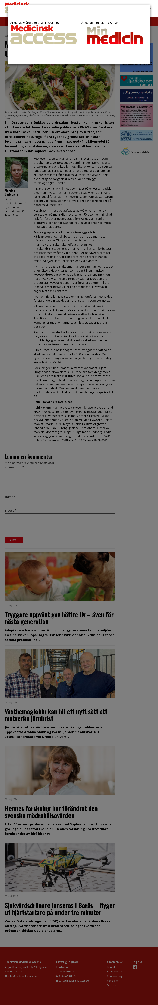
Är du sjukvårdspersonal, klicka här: (43, 32)
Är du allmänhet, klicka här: (114, 33)
